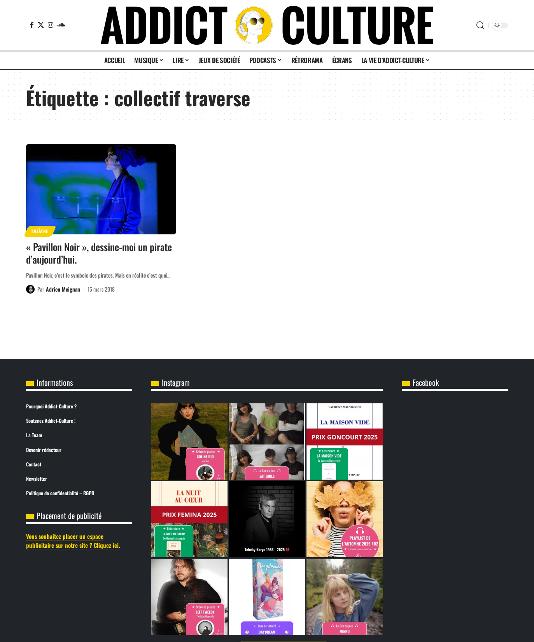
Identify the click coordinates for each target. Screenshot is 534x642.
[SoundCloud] (61, 25)
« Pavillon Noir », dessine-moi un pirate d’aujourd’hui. (99, 253)
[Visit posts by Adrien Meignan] (30, 289)
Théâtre (39, 231)
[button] (480, 25)
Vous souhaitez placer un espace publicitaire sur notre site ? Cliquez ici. (73, 540)
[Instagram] (50, 25)
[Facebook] (32, 25)
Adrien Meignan (63, 289)
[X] (41, 25)
